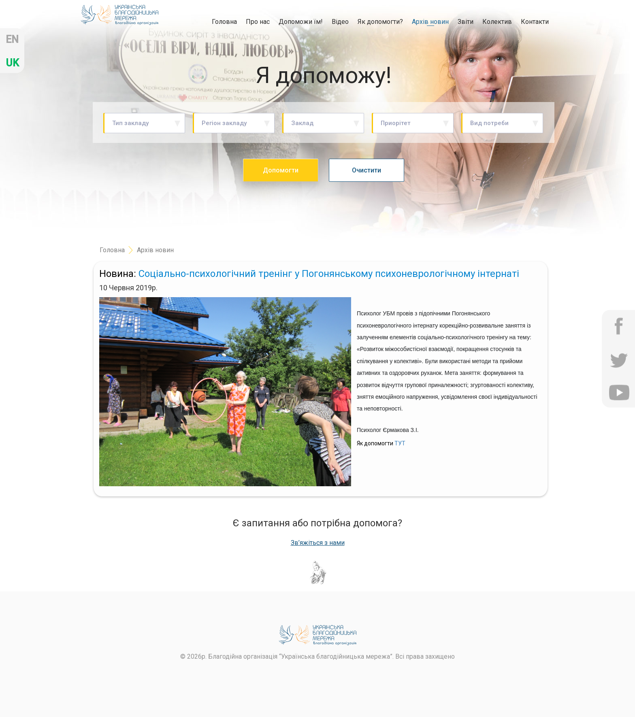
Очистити (366, 170)
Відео (340, 22)
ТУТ (399, 443)
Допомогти (280, 170)
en (12, 39)
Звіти (465, 22)
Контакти (535, 22)
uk (12, 63)
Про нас (258, 22)
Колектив (497, 22)
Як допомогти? (380, 22)
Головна (224, 21)
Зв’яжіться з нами (318, 543)
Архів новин (430, 22)
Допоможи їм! (301, 22)
